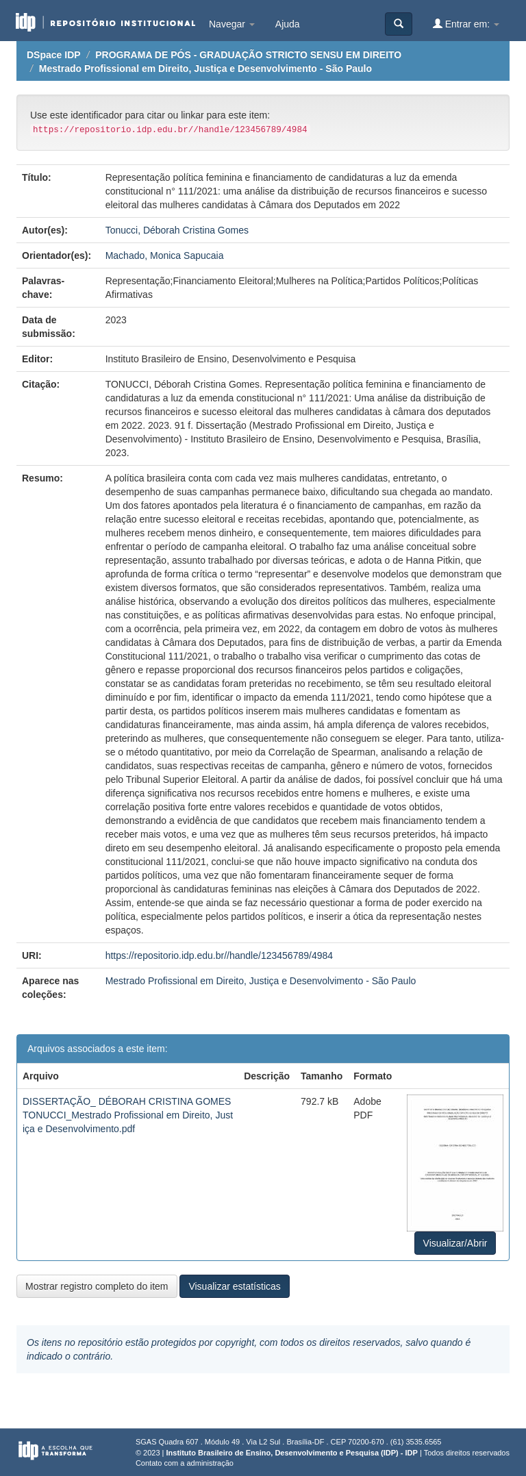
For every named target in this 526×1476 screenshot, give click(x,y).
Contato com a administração (185, 1463)
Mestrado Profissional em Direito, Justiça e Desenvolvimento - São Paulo (205, 68)
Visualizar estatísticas (234, 1286)
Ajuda (287, 23)
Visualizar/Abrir (455, 1243)
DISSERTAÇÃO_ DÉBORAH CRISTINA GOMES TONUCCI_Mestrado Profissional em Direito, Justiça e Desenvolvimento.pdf (128, 1115)
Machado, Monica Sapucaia (164, 255)
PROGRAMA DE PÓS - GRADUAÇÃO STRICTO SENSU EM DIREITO (248, 54)
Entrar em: (466, 23)
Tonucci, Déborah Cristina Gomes (177, 230)
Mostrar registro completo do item (96, 1286)
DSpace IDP (54, 54)
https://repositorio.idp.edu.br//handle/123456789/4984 (219, 955)
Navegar (232, 23)
